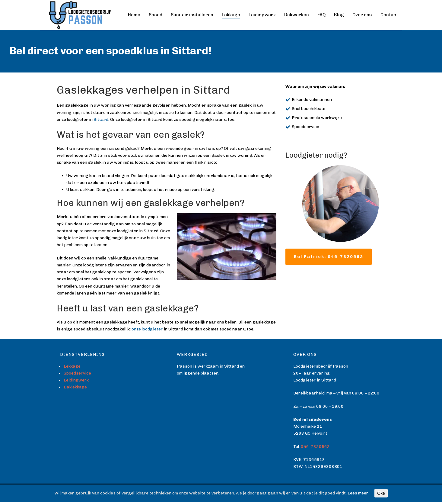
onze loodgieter (147, 329)
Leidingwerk (262, 15)
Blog (339, 15)
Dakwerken (296, 15)
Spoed (155, 15)
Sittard (101, 119)
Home (134, 15)
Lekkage (231, 15)
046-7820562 (315, 446)
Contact (389, 15)
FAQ (321, 15)
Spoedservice (77, 373)
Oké (381, 493)
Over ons (362, 15)
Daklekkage (75, 387)
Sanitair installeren (192, 15)
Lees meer (358, 493)
